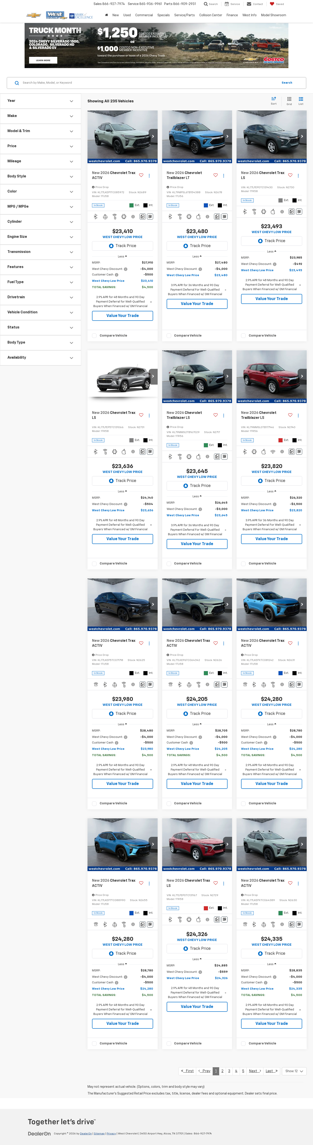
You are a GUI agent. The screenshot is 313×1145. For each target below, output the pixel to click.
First (187, 1071)
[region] (122, 285)
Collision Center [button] (210, 15)
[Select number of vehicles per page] (294, 1071)
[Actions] (149, 176)
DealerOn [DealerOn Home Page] (86, 1133)
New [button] (116, 15)
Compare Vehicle (113, 335)
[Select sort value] (275, 101)
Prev (204, 1071)
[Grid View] (288, 101)
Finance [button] (232, 15)
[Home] (106, 15)
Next (255, 1071)
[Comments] (143, 216)
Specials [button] (163, 15)
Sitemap (99, 1133)
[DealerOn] (39, 1133)
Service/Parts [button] (184, 15)
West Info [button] (249, 15)
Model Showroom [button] (273, 15)
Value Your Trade (122, 316)
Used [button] (127, 15)
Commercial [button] (144, 15)
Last (272, 1071)
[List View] (301, 101)
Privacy (111, 1133)
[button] (153, 137)
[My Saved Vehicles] (276, 4)
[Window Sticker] (150, 216)
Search (287, 82)
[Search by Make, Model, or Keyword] (150, 83)
